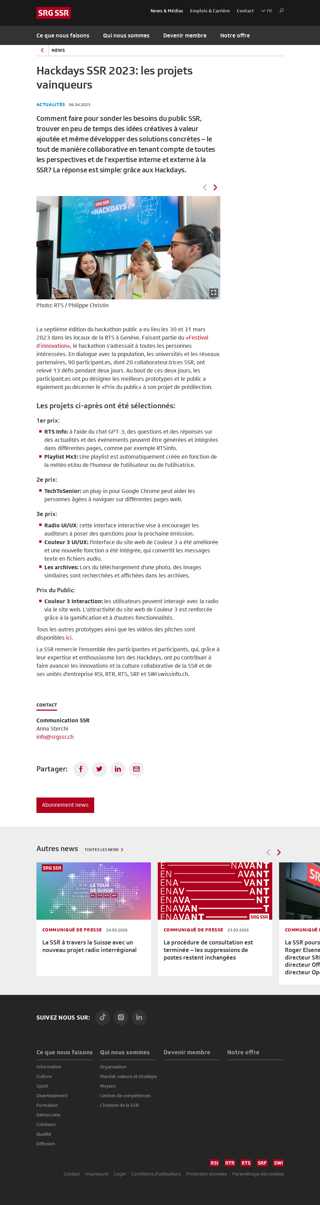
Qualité (43, 1134)
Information (49, 1066)
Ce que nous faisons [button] (62, 35)
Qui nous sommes (125, 1052)
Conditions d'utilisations (156, 1174)
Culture (44, 1076)
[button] (280, 11)
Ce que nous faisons (64, 1052)
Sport (42, 1086)
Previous (205, 187)
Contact (245, 10)
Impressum (97, 1174)
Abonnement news (65, 805)
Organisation (113, 1066)
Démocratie (48, 1114)
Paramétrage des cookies (258, 1174)
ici (68, 637)
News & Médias (167, 10)
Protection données (206, 1174)
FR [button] (266, 10)
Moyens (108, 1086)
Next (215, 187)
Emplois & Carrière (210, 10)
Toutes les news (102, 849)
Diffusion (45, 1143)
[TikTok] (102, 1017)
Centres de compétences (125, 1095)
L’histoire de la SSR (119, 1105)
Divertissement (51, 1095)
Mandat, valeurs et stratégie (128, 1076)
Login (120, 1174)
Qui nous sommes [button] (126, 35)
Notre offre (235, 35)
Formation (47, 1105)
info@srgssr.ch (55, 737)
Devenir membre (185, 35)
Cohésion (46, 1124)
